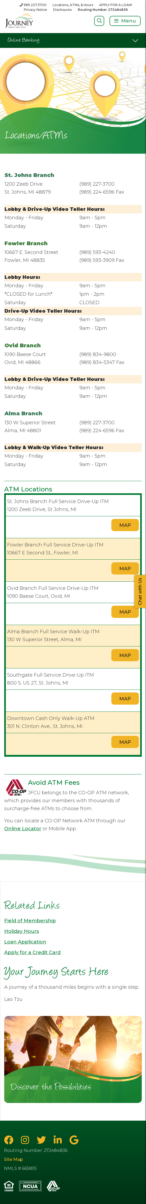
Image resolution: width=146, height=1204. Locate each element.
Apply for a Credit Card (32, 952)
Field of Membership (30, 921)
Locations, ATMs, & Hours (73, 5)
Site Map (13, 1159)
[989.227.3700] (33, 5)
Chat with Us (140, 591)
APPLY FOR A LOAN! (115, 5)
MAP (125, 525)
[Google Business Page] (74, 1140)
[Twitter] (42, 1140)
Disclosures (62, 10)
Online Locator (22, 829)
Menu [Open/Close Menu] (128, 21)
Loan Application (25, 942)
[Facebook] (10, 1140)
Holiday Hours (21, 931)
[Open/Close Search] (99, 20)
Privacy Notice (35, 10)
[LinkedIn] (59, 1140)
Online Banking (23, 40)
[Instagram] (26, 1140)
